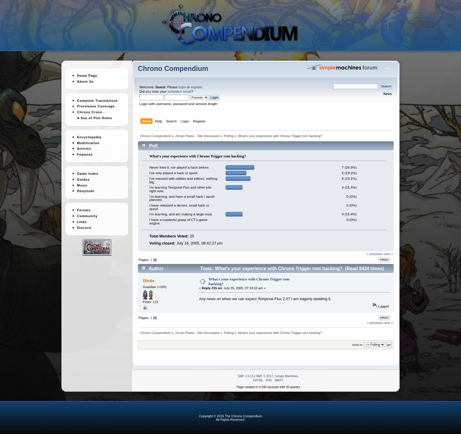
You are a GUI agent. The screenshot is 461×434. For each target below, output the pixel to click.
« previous (375, 254)
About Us (85, 81)
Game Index (87, 171)
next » (388, 254)
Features (85, 152)
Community (87, 213)
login (182, 87)
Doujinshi (85, 189)
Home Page (87, 75)
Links (82, 219)
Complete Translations (97, 100)
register (196, 87)
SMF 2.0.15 (246, 376)
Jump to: (357, 344)
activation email (179, 91)
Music (82, 183)
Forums (84, 207)
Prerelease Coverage (96, 106)
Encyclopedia (89, 135)
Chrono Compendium (173, 68)
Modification (88, 140)
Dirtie (148, 280)
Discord (84, 225)
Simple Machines (286, 376)
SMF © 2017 (264, 376)
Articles (84, 146)
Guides (83, 177)
